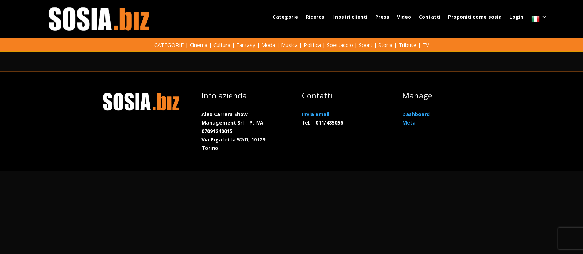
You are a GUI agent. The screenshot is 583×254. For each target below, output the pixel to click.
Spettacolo (340, 44)
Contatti (429, 17)
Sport (365, 44)
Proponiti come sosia (475, 17)
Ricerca (315, 17)
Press (382, 17)
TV (425, 44)
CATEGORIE (169, 44)
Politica (312, 44)
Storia (385, 44)
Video (404, 17)
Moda (268, 44)
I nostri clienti (349, 17)
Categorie (285, 17)
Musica (289, 44)
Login (516, 17)
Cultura (221, 44)
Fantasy (245, 44)
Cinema (198, 44)
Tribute (407, 44)
